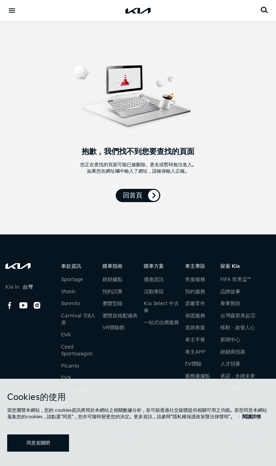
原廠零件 (195, 303)
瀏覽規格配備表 (120, 316)
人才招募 (230, 364)
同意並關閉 (38, 443)
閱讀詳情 (251, 417)
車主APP (195, 352)
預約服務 (195, 292)
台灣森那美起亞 (238, 316)
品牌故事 (230, 292)
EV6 (65, 335)
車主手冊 (195, 340)
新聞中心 (230, 340)
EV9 (65, 378)
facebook (9, 305)
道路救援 (195, 328)
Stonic (68, 292)
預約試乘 (112, 292)
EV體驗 (193, 364)
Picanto (70, 366)
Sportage (72, 279)
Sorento (70, 303)
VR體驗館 (113, 328)
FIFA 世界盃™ (236, 279)
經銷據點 (112, 279)
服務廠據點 (197, 376)
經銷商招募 (232, 352)
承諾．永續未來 (237, 376)
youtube (23, 305)
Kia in (19, 287)
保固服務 (195, 316)
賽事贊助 (230, 303)
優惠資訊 (154, 279)
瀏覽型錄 (112, 303)
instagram (37, 305)
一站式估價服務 (161, 323)
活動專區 (154, 292)
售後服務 (195, 279)
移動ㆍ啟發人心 (237, 328)
